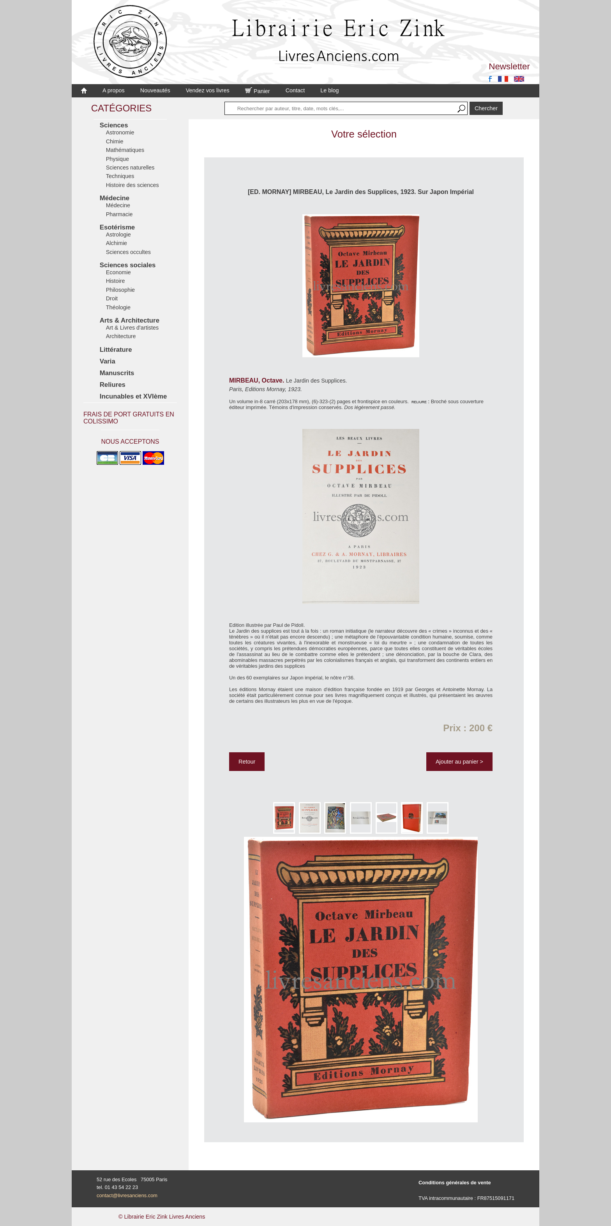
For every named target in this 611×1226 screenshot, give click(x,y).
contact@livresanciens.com (127, 1195)
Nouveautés (155, 90)
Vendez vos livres (208, 90)
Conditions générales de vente (455, 1182)
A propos (113, 90)
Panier (257, 91)
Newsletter (509, 66)
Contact (295, 90)
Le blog (329, 90)
